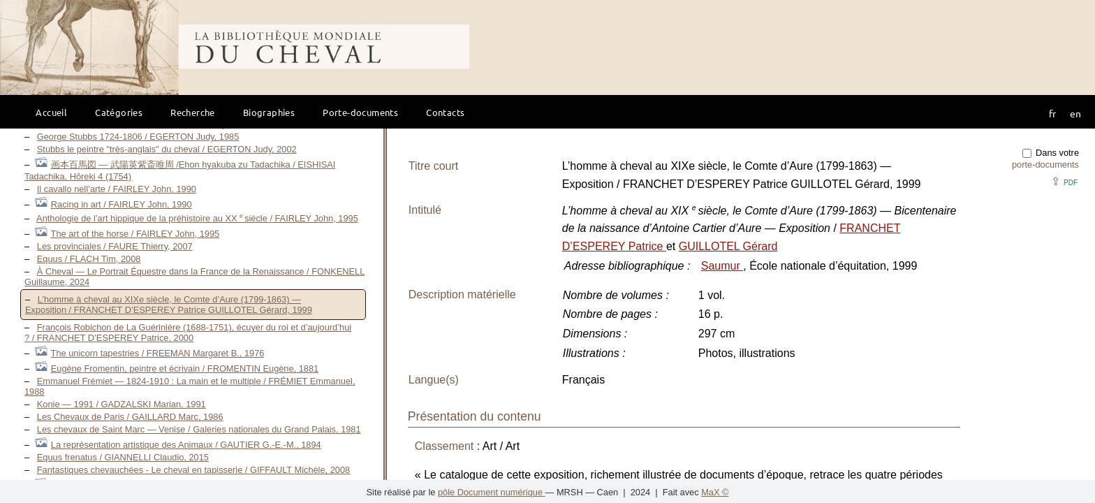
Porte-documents (360, 112)
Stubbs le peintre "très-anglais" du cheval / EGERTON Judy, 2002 (167, 149)
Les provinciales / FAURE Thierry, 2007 (115, 246)
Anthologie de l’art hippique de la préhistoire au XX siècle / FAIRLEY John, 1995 (197, 218)
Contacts (445, 112)
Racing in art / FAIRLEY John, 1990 (121, 204)
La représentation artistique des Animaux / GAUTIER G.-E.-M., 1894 (186, 444)
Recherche (192, 112)
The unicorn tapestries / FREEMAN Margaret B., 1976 (158, 353)
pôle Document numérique (491, 492)
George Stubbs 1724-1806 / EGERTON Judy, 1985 (138, 136)
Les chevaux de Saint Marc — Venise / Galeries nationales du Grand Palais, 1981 (199, 429)
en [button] (1075, 113)
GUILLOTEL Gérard (728, 246)
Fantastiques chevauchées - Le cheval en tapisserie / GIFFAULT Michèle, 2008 (193, 470)
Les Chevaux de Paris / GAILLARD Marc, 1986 (130, 416)
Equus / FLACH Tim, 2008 (89, 259)
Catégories (118, 112)
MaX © (714, 492)
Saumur (722, 266)
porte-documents (1045, 164)
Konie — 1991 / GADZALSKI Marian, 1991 (121, 404)
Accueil (51, 112)
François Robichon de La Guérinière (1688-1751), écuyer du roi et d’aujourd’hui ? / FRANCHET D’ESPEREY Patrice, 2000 (187, 332)
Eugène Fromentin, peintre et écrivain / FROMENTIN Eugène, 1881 (184, 368)
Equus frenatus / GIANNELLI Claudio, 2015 (123, 457)
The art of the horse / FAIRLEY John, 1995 (135, 233)
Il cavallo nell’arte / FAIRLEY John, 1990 (116, 189)
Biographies (269, 112)
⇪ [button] (1064, 181)
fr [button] (1052, 113)
